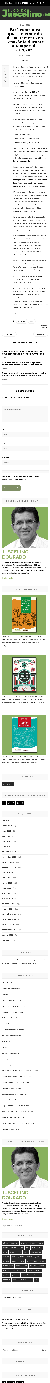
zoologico (22, 1279)
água (30, 1279)
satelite (34, 1275)
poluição (6, 1275)
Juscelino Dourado (31, 1071)
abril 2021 (6, 836)
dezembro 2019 (9, 914)
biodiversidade (36, 1247)
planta (30, 1270)
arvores (5, 1247)
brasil (5, 1252)
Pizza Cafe (6, 1024)
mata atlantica (8, 1266)
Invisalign (5, 1059)
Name (5, 429)
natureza (33, 1266)
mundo (18, 1266)
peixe (23, 1270)
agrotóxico (14, 1243)
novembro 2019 (9, 919)
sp (40, 1275)
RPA (17, 1129)
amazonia (21, 321)
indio (22, 1261)
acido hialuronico (21, 1094)
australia (14, 1247)
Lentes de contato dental (11, 1053)
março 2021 (7, 841)
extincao (6, 1256)
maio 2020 (6, 888)
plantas (37, 1270)
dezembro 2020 (9, 852)
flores (13, 1256)
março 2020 (7, 899)
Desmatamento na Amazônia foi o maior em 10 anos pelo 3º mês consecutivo (24, 374)
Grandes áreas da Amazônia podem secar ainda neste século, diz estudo (22, 363)
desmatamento (36, 1252)
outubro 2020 (8, 862)
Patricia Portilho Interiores (11, 989)
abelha (5, 1243)
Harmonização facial (9, 1065)
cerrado (12, 1252)
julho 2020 (7, 878)
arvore (41, 1243)
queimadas (15, 1275)
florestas (29, 1256)
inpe (31, 321)
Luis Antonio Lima (13, 983)
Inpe (22, 86)
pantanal (16, 1270)
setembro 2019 (8, 930)
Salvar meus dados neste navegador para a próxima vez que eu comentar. (20, 478)
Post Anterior (9, 334)
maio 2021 (6, 831)
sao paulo (25, 1275)
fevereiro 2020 (9, 904)
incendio (6, 1261)
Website (5, 457)
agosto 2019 (7, 935)
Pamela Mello (13, 1100)
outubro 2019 (8, 925)
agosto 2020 (7, 873)
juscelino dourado (38, 1261)
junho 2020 (7, 883)
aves (27, 1247)
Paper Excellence (17, 1012)
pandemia (6, 1270)
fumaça (38, 1256)
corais (26, 1252)
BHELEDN (12, 1041)
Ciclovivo (5, 994)
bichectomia (19, 1088)
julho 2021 (6, 821)
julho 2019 (6, 940)
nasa (25, 1266)
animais (32, 1243)
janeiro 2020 (7, 909)
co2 (20, 1252)
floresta (21, 1256)
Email (5, 443)
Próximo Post (41, 334)
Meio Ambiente (25, 56)
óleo (36, 1279)
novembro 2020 (9, 857)
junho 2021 (7, 826)
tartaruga (6, 1279)
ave (22, 1247)
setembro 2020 (9, 867)
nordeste (41, 1266)
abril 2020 (6, 893)
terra (14, 1279)
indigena (14, 1261)
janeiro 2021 (7, 846)
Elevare (4, 1047)
